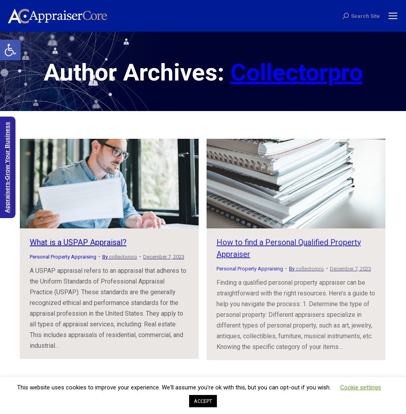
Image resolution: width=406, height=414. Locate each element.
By (119, 257)
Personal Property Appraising (63, 257)
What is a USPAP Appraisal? (78, 242)
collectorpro (296, 72)
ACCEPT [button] (203, 401)
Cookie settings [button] (360, 387)
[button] (10, 50)
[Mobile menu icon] (393, 16)
